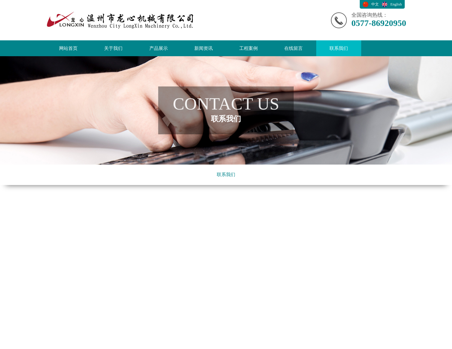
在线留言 (293, 48)
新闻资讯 (203, 48)
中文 (375, 4)
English (396, 4)
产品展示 (158, 48)
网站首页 (68, 48)
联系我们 (338, 48)
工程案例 (248, 48)
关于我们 (113, 48)
